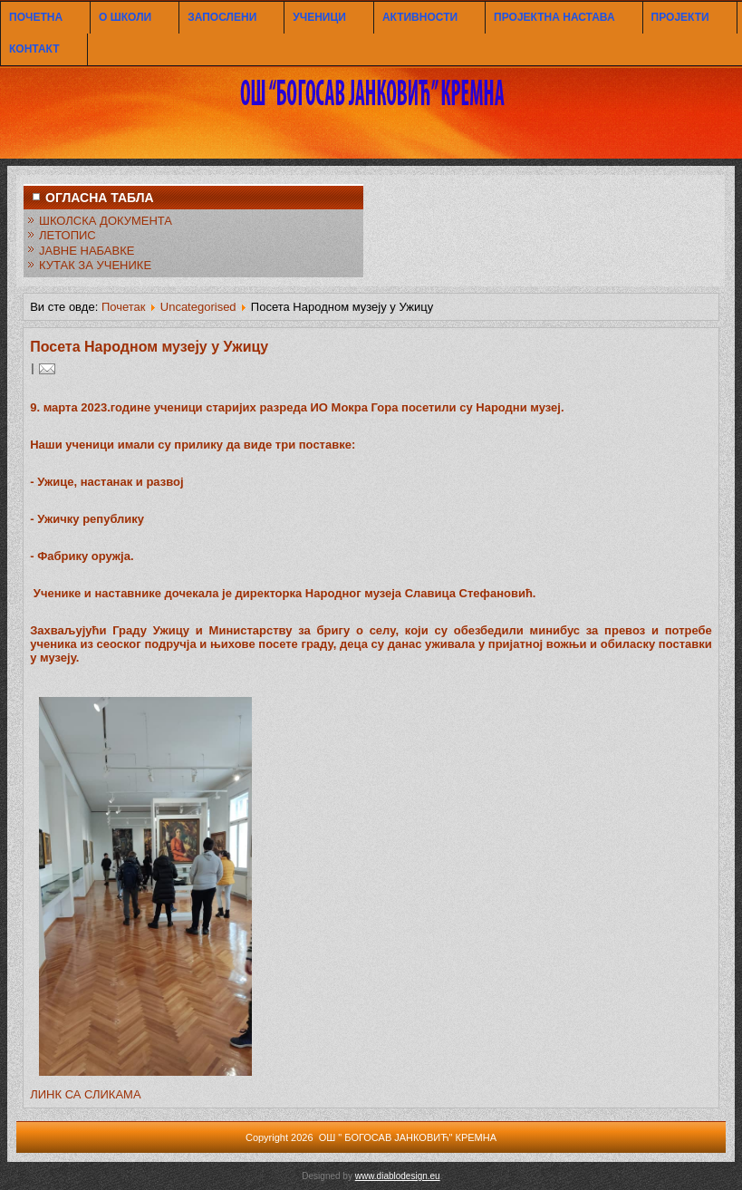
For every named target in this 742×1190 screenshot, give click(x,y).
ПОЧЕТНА (36, 17)
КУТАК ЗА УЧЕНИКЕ (95, 265)
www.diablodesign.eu (397, 1176)
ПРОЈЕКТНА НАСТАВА (554, 17)
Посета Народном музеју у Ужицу (149, 346)
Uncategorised (198, 307)
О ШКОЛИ (125, 17)
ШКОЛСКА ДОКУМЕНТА (105, 220)
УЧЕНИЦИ (319, 17)
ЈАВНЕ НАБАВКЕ (86, 250)
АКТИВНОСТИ (420, 17)
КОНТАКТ (34, 49)
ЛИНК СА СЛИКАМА (85, 1094)
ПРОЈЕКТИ (680, 17)
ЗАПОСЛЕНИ (222, 17)
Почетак (123, 307)
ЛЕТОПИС (67, 235)
